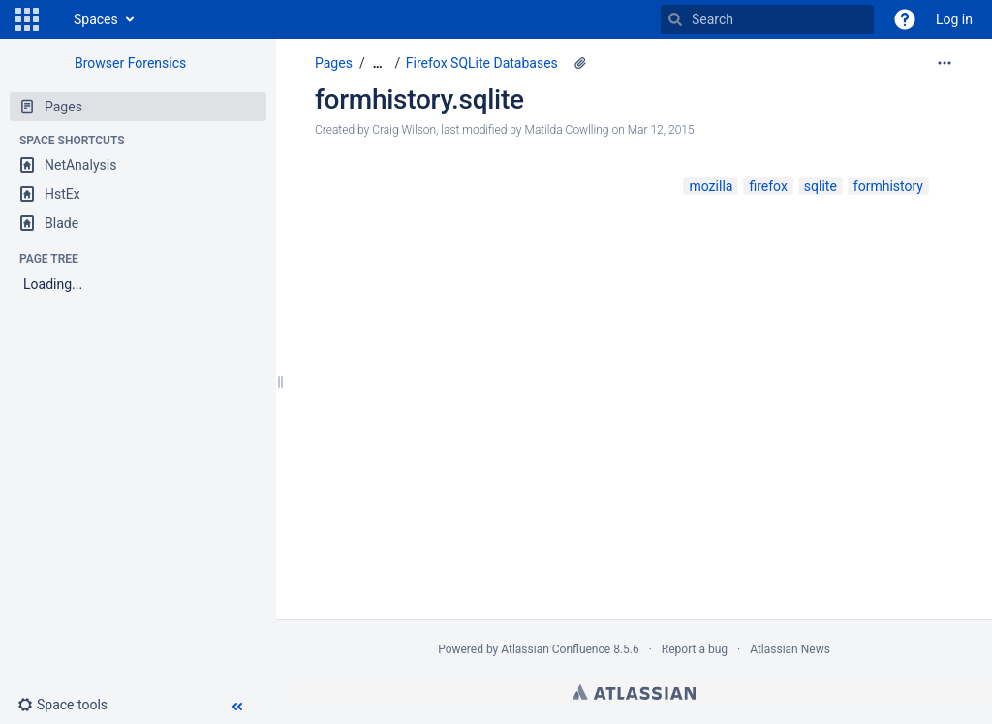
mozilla (710, 186)
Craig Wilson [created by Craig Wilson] (404, 130)
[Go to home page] (54, 19)
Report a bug (695, 649)
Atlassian (634, 692)
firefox (768, 186)
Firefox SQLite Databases (482, 63)
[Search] (675, 19)
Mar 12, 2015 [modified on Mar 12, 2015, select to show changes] (661, 130)
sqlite (820, 186)
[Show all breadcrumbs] (377, 63)
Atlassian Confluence (555, 649)
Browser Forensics (130, 63)
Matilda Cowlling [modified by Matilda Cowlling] (567, 130)
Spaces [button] (96, 19)
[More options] (944, 63)
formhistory (888, 186)
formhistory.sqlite (419, 99)
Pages (334, 63)
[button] (27, 19)
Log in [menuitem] (954, 19)
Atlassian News (790, 649)
